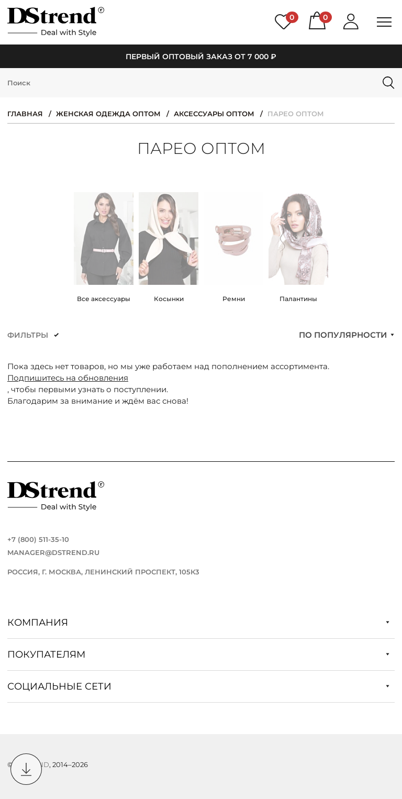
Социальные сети (198, 686)
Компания (198, 622)
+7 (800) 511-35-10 (38, 539)
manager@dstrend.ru (53, 552)
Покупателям (198, 654)
